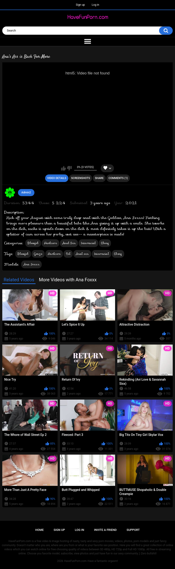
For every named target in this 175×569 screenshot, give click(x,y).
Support (133, 530)
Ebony (105, 243)
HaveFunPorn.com (75, 561)
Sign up (80, 4)
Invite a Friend (105, 530)
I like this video (63, 168)
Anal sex (82, 254)
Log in (95, 4)
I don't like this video (69, 168)
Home (39, 530)
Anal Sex (69, 243)
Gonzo (38, 254)
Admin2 (26, 192)
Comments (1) (118, 178)
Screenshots (80, 178)
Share (99, 178)
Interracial (88, 243)
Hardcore (50, 243)
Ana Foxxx (31, 264)
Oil (68, 254)
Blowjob (33, 243)
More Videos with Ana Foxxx (68, 279)
